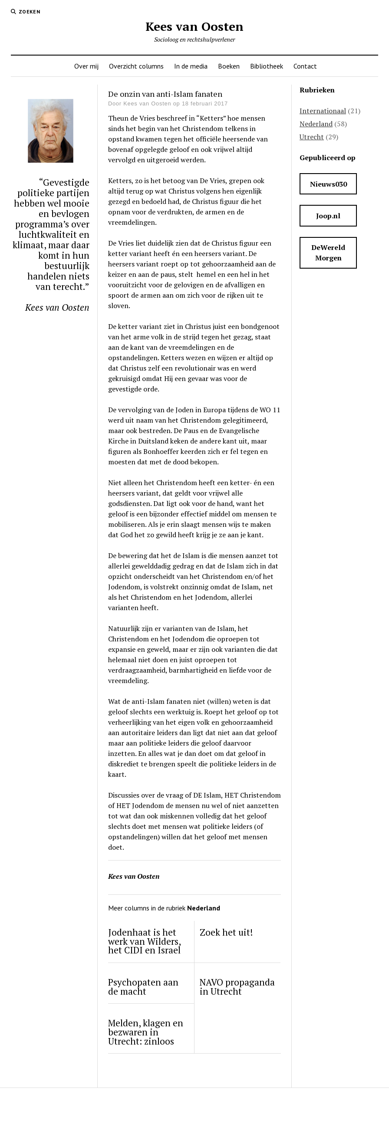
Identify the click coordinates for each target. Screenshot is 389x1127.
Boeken (229, 66)
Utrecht (312, 136)
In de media (191, 66)
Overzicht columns (136, 66)
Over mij (86, 66)
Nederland (316, 123)
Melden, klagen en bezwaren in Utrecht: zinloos (145, 1032)
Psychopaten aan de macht (143, 987)
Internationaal (323, 110)
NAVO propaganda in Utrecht (237, 987)
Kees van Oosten (194, 26)
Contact (305, 66)
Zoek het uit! (226, 932)
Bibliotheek (266, 66)
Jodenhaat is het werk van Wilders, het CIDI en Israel (144, 941)
